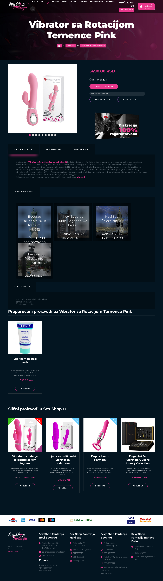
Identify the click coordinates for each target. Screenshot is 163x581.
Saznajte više (78, 561)
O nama (83, 1)
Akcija (55, 1)
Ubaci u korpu (104, 86)
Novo (64, 1)
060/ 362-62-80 (126, 4)
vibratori (81, 177)
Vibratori (71, 46)
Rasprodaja (96, 1)
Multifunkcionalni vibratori (93, 46)
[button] (29, 135)
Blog (73, 1)
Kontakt (111, 1)
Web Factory (13, 551)
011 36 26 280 (129, 100)
